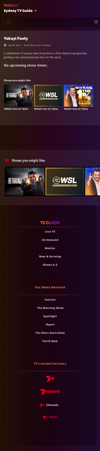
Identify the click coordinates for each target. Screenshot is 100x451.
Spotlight (50, 316)
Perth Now (50, 341)
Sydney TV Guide (19, 11)
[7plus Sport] (50, 418)
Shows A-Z (50, 264)
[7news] (50, 393)
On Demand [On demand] (50, 240)
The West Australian (50, 333)
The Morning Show (50, 308)
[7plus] (50, 380)
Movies (50, 248)
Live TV (50, 231)
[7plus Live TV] (50, 406)
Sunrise (50, 299)
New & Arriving (50, 256)
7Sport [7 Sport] (50, 324)
